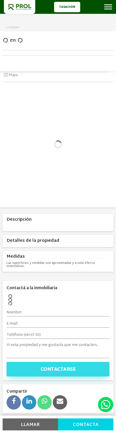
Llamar (30, 425)
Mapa (11, 75)
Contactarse (58, 369)
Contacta (85, 425)
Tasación (67, 7)
